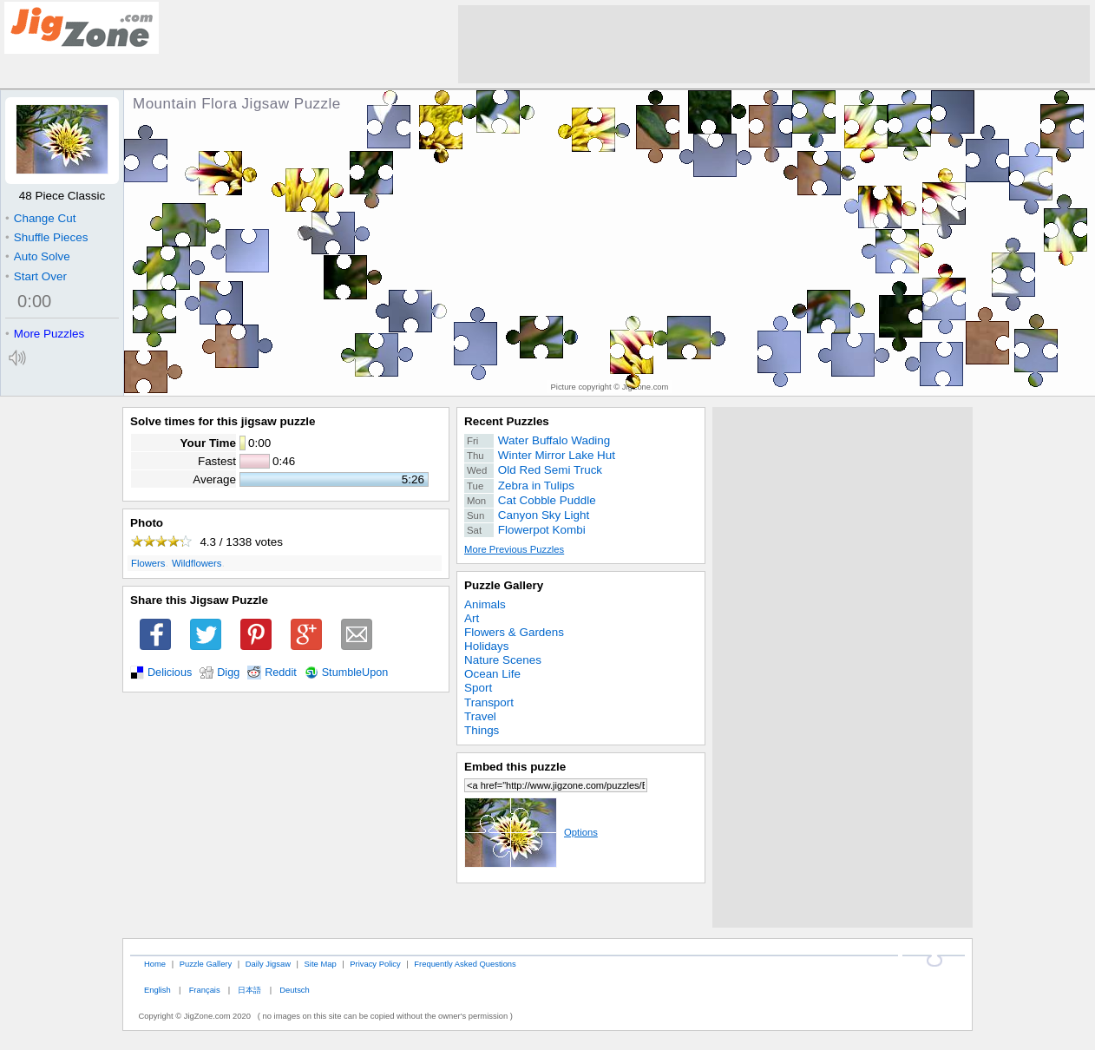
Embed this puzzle (515, 766)
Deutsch (294, 989)
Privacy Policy (375, 963)
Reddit (281, 672)
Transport (489, 702)
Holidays (486, 646)
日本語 (249, 989)
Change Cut (40, 218)
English (157, 989)
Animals (485, 604)
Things (481, 730)
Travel (480, 716)
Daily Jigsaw (268, 963)
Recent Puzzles (506, 421)
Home (155, 963)
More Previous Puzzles (514, 549)
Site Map (321, 963)
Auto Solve (37, 256)
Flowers (148, 563)
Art (471, 618)
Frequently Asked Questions (464, 963)
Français (204, 989)
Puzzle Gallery (503, 585)
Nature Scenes (502, 659)
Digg (228, 672)
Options (531, 832)
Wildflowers (197, 563)
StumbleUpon (355, 672)
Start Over (36, 276)
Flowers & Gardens (514, 632)
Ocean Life (492, 673)
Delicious (170, 672)
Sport (478, 687)
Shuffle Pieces (46, 237)
